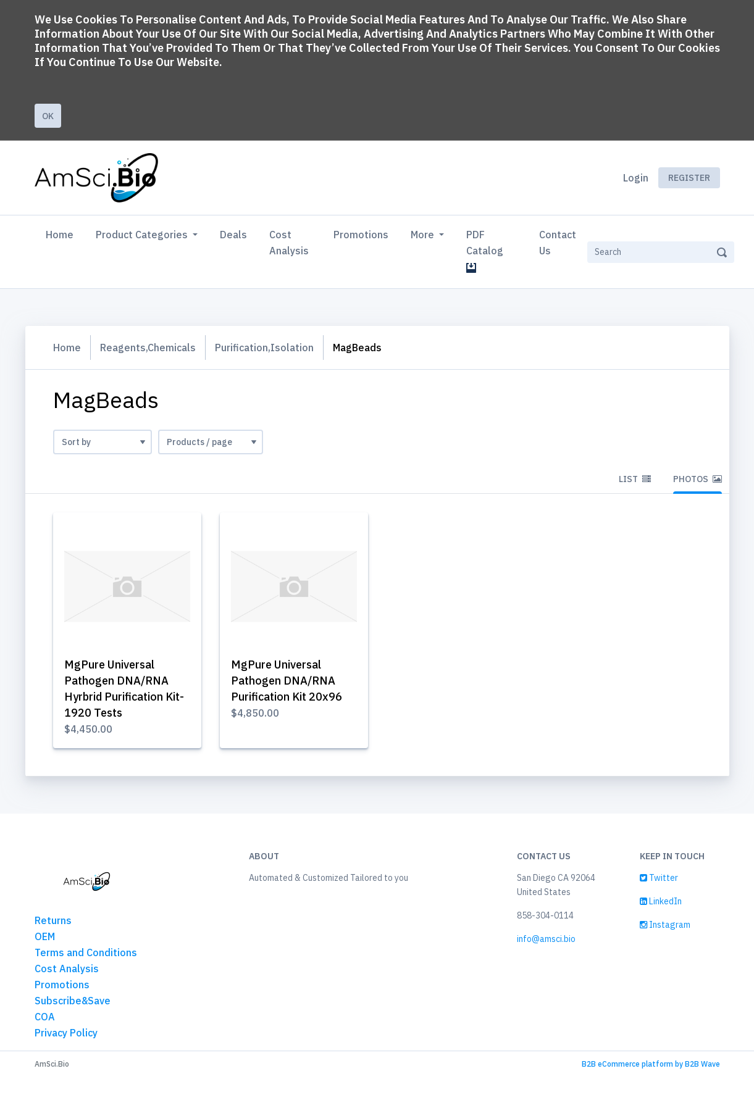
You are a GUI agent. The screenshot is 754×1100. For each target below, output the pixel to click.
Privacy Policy (66, 1033)
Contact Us (557, 242)
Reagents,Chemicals (148, 347)
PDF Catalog (487, 250)
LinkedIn (661, 901)
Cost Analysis (289, 242)
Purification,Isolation (264, 347)
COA (45, 1016)
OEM (45, 936)
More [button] (424, 234)
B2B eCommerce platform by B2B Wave (651, 1064)
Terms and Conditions (86, 952)
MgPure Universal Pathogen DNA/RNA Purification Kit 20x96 (286, 680)
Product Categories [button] (143, 234)
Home (62, 233)
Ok (48, 116)
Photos (697, 479)
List (635, 479)
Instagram (665, 924)
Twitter (659, 877)
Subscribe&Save (73, 1000)
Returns (53, 920)
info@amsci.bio (546, 938)
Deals (233, 234)
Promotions (360, 234)
